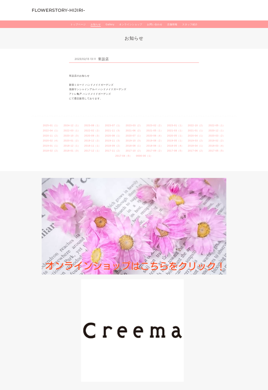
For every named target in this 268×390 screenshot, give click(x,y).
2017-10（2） (134, 150)
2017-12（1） (92, 150)
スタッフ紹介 (190, 24)
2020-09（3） (92, 135)
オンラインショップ (130, 24)
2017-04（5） (123, 155)
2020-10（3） (72, 135)
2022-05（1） (217, 125)
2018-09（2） (113, 145)
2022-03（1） (72, 130)
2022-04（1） (51, 130)
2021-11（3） (113, 130)
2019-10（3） (134, 140)
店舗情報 (172, 24)
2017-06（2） (196, 150)
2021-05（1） (154, 130)
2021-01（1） (196, 130)
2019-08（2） (154, 140)
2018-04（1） (196, 145)
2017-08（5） (175, 150)
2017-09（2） (154, 150)
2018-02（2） (51, 150)
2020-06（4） (154, 135)
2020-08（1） (113, 135)
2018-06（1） (154, 145)
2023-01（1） (175, 125)
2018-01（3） (72, 150)
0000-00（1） (144, 155)
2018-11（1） (92, 145)
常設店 (103, 59)
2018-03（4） (217, 145)
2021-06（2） (134, 130)
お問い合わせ (154, 24)
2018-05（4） (175, 145)
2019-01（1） (51, 145)
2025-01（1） (51, 125)
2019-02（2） (217, 140)
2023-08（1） (92, 125)
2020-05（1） (175, 135)
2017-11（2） (113, 150)
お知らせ (96, 24)
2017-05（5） (217, 150)
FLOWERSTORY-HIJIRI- (58, 10)
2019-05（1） (175, 140)
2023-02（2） (154, 125)
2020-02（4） (51, 140)
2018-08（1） (134, 145)
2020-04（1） (196, 135)
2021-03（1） (175, 130)
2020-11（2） (51, 135)
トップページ (78, 24)
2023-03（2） (134, 125)
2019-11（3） (113, 140)
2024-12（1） (72, 125)
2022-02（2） (92, 130)
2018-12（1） (72, 145)
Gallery (110, 24)
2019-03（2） (196, 140)
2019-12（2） (92, 140)
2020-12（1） (217, 130)
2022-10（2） (196, 125)
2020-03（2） (217, 135)
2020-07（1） (134, 135)
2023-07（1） (113, 125)
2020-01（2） (72, 140)
